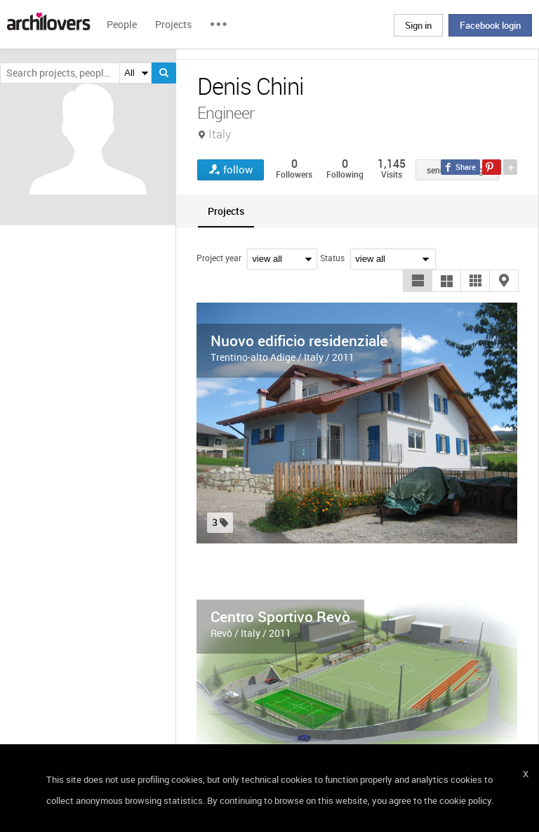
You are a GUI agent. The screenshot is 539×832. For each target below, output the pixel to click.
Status (332, 257)
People (122, 24)
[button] (417, 281)
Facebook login (490, 25)
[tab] (226, 210)
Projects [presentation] (226, 211)
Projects (173, 24)
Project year (219, 257)
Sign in (418, 25)
